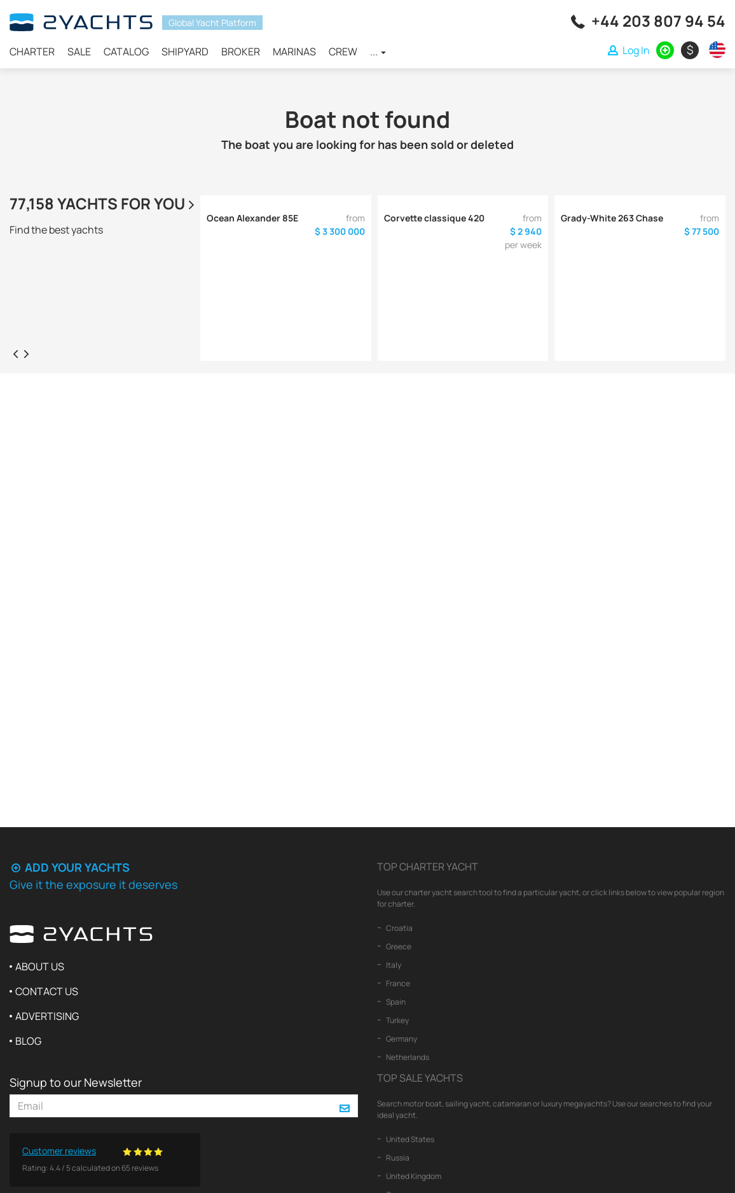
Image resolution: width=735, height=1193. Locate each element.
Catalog (126, 52)
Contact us (46, 991)
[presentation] (15, 353)
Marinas (294, 52)
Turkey (397, 1020)
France (397, 983)
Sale (79, 52)
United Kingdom (413, 1176)
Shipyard (185, 52)
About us (39, 966)
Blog (28, 1041)
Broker (240, 52)
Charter (32, 52)
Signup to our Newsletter (76, 1082)
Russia (397, 1157)
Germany (401, 1038)
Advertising (47, 1016)
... (378, 52)
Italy (393, 964)
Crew (343, 52)
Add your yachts (70, 867)
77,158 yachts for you (104, 203)
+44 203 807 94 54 (658, 20)
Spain (395, 1001)
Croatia (399, 928)
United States (409, 1139)
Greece (398, 946)
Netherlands (407, 1057)
